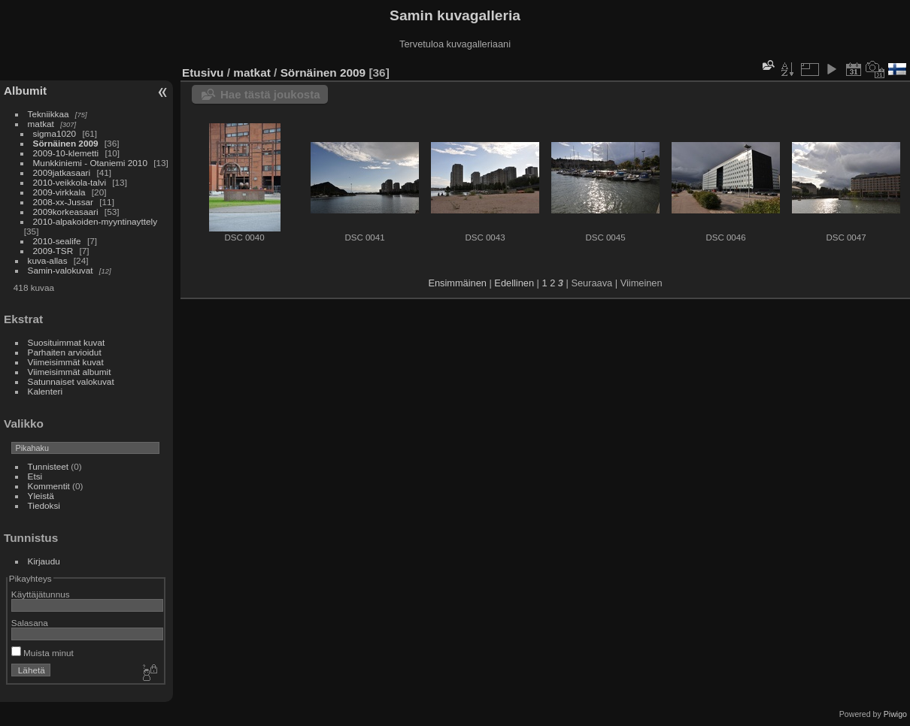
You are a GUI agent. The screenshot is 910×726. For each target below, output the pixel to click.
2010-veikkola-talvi (69, 182)
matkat (41, 124)
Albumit (25, 90)
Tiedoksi (44, 505)
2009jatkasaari (62, 172)
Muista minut (42, 653)
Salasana (29, 623)
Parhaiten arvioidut (65, 352)
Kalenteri (45, 391)
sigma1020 (55, 133)
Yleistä (41, 496)
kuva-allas (48, 260)
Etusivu (202, 72)
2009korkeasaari (66, 211)
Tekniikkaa (48, 114)
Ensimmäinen (457, 283)
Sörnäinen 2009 (66, 143)
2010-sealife (57, 241)
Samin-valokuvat (60, 270)
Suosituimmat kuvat (66, 342)
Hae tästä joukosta (270, 94)
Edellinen (514, 283)
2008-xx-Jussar (64, 202)
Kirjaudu (44, 561)
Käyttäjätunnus (40, 594)
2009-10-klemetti (66, 153)
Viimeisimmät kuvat (66, 362)
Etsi (35, 476)
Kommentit (49, 486)
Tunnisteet (48, 466)
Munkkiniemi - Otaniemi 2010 (90, 163)
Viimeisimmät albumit (69, 372)
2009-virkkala (59, 192)
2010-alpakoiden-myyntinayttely (95, 221)
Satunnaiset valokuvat (71, 381)
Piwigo (895, 713)
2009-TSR (53, 251)
